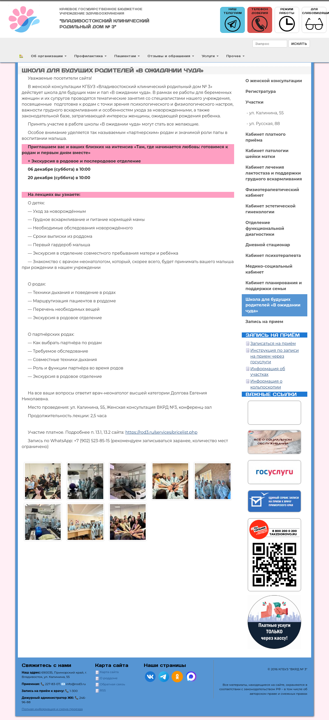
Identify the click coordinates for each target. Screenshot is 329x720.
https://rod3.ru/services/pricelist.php (161, 432)
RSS (103, 690)
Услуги (210, 56)
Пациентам (127, 56)
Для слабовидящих (314, 20)
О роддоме (109, 678)
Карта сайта (109, 672)
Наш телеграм (232, 20)
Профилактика (90, 56)
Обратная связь (112, 684)
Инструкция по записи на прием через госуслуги (274, 356)
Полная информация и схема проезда (52, 709)
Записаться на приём (273, 343)
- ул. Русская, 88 (263, 123)
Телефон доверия (260, 20)
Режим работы (287, 20)
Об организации (49, 56)
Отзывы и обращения (170, 56)
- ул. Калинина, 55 (265, 112)
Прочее (235, 56)
